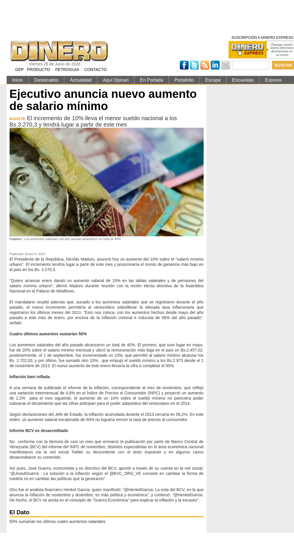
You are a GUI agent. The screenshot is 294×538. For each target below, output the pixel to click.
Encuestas (243, 80)
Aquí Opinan (116, 80)
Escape (213, 80)
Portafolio (184, 80)
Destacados (46, 80)
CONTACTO (95, 69)
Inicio (17, 80)
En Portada (151, 80)
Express (273, 80)
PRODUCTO (38, 69)
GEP (19, 69)
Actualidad (81, 80)
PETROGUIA (67, 69)
